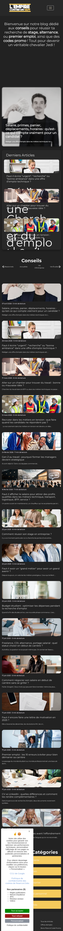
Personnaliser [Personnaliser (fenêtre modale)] (17, 921)
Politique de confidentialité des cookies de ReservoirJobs (17, 880)
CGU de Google (17, 873)
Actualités (23, 267)
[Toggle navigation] (50, 8)
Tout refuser (17, 916)
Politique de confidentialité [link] (17, 925)
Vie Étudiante (55, 267)
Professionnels (7, 267)
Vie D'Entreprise (39, 267)
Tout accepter (17, 911)
